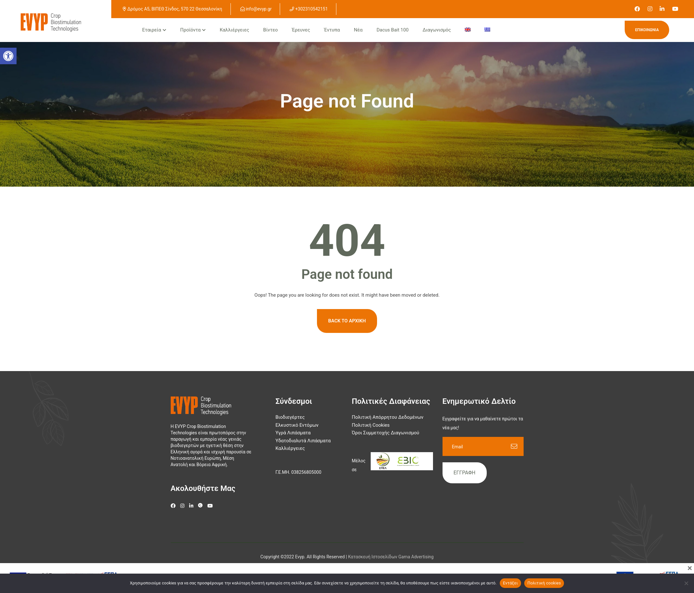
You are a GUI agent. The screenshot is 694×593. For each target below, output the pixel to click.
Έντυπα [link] (332, 30)
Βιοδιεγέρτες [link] (290, 417)
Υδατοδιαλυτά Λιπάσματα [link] (303, 441)
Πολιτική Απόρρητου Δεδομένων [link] (387, 417)
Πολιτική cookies (544, 583)
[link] (637, 9)
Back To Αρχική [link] (347, 321)
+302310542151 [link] (309, 8)
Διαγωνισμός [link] (437, 30)
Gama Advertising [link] (416, 556)
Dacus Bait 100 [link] (393, 30)
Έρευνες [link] (301, 30)
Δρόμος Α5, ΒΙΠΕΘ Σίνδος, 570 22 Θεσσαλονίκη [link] (172, 8)
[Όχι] (686, 583)
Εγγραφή (465, 473)
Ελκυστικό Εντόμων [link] (297, 425)
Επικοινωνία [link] (647, 30)
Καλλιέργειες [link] (234, 30)
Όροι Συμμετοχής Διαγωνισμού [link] (385, 433)
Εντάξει (510, 583)
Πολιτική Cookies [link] (371, 425)
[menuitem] (468, 30)
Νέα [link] (358, 30)
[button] (8, 56)
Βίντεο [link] (270, 30)
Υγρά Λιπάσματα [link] (293, 433)
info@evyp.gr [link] (256, 8)
